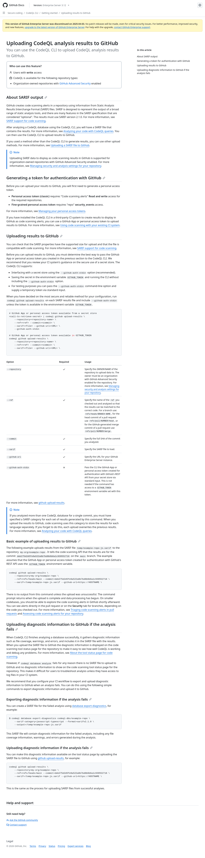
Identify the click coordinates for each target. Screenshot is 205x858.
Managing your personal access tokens (61, 211)
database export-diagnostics (89, 706)
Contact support (16, 824)
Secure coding (15, 12)
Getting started (50, 12)
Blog (88, 846)
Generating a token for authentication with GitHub (55, 177)
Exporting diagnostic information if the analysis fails (49, 699)
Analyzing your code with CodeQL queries (88, 131)
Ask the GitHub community (22, 820)
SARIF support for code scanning (26, 121)
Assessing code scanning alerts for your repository (53, 613)
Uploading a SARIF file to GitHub (70, 145)
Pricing (61, 846)
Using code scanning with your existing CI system (90, 225)
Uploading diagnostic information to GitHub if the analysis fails (60, 627)
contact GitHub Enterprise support (132, 27)
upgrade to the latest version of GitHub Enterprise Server (54, 27)
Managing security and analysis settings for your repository (65, 166)
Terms (33, 846)
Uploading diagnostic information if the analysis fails (49, 748)
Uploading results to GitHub (75, 12)
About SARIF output (26, 97)
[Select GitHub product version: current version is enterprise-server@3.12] (51, 5)
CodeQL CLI (32, 12)
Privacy (42, 846)
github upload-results (51, 502)
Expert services (75, 846)
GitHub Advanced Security (75, 83)
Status (52, 846)
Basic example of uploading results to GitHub (43, 541)
